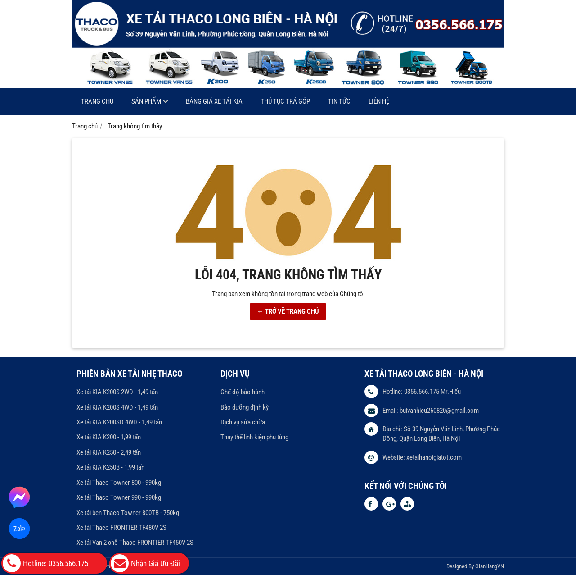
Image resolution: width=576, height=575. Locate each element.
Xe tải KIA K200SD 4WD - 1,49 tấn (119, 422)
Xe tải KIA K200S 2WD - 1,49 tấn (117, 392)
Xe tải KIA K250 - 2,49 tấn (108, 452)
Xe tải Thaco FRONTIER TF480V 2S (121, 528)
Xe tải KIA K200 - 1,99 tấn (108, 437)
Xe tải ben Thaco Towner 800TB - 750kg (127, 513)
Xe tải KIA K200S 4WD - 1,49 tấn (117, 407)
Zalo (19, 529)
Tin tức (339, 101)
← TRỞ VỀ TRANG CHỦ (288, 311)
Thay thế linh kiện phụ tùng (254, 437)
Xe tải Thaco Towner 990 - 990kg (118, 497)
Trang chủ (97, 101)
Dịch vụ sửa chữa (242, 422)
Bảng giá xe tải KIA (214, 101)
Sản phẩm (146, 101)
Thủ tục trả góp (285, 101)
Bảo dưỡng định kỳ (244, 407)
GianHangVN (489, 566)
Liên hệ (379, 101)
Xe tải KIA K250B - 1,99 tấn (110, 467)
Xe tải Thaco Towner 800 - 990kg (118, 483)
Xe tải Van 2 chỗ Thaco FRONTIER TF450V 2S (135, 542)
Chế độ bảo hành (242, 392)
